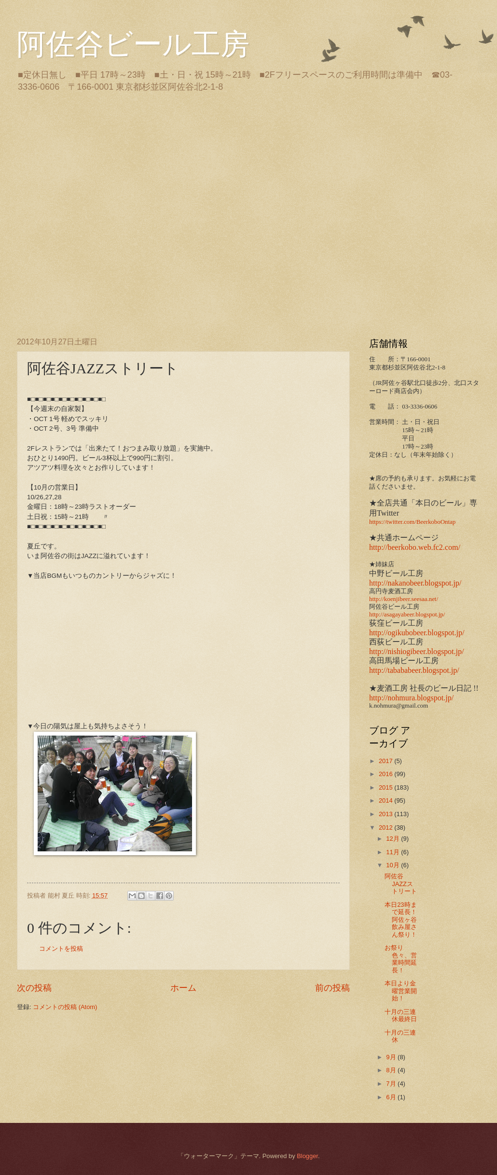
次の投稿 (34, 988)
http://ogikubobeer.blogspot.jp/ (416, 632)
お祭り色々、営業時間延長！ (401, 958)
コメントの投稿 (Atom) (65, 1007)
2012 (386, 827)
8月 (392, 1070)
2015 (386, 787)
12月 (393, 838)
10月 (393, 865)
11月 (393, 852)
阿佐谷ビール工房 (133, 44)
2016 (386, 774)
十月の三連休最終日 (401, 1015)
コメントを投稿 (61, 948)
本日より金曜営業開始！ (401, 991)
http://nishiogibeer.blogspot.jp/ (416, 651)
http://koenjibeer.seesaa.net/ (403, 599)
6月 (392, 1097)
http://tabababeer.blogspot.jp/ (414, 670)
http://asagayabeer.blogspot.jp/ (407, 614)
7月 (392, 1083)
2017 (386, 761)
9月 (392, 1057)
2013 (386, 814)
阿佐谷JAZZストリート (401, 884)
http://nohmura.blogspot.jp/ (411, 698)
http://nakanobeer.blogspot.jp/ (415, 583)
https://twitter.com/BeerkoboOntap (412, 522)
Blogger (307, 1156)
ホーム (183, 988)
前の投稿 (332, 988)
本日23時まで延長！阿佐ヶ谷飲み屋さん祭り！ (401, 919)
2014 (386, 800)
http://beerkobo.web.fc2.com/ (414, 547)
